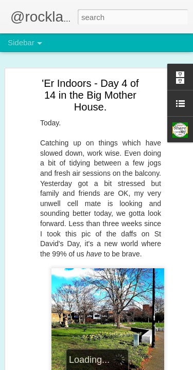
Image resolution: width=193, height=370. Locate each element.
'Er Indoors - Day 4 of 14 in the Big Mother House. (90, 95)
